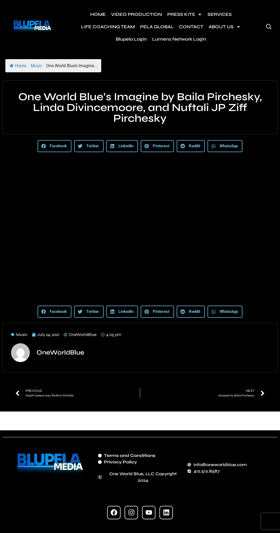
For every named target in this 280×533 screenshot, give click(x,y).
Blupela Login (131, 39)
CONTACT (191, 27)
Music (36, 65)
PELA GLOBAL (157, 27)
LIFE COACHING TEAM (108, 27)
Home (18, 65)
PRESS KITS (184, 14)
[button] (54, 146)
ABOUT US (225, 27)
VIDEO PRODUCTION (136, 14)
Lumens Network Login (179, 39)
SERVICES (220, 14)
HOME (98, 14)
